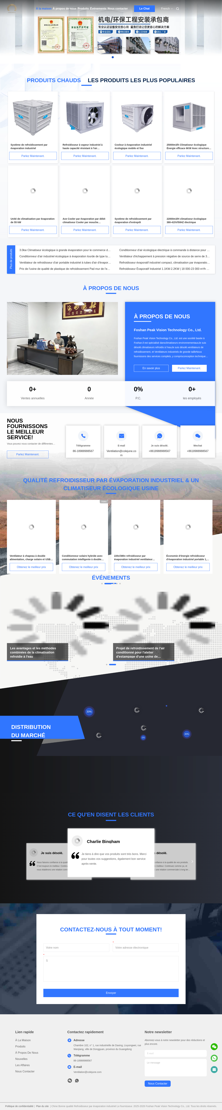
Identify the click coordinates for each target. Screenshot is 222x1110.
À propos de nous (64, 8)
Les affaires (22, 1065)
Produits (83, 8)
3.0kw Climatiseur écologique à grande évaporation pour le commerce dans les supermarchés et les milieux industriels (65, 252)
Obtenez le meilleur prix (31, 567)
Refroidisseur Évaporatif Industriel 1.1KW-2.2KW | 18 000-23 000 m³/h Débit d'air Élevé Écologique (165, 271)
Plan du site (42, 1106)
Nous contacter (118, 8)
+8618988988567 (159, 451)
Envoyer (111, 992)
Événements (98, 8)
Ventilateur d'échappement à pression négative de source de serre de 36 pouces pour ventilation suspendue (165, 259)
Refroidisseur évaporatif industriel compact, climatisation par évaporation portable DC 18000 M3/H (165, 265)
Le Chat (144, 8)
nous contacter (157, 1083)
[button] (29, 864)
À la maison (44, 8)
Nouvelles (21, 1058)
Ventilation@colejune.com (87, 1072)
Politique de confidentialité (19, 1106)
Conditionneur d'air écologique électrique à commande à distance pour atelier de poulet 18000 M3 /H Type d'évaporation (165, 252)
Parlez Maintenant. (32, 155)
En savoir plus (151, 368)
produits (20, 1046)
